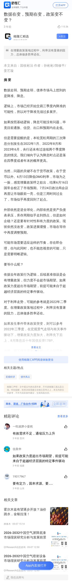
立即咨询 (59, 404)
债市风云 (25, 377)
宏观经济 (10, 377)
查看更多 (62, 416)
